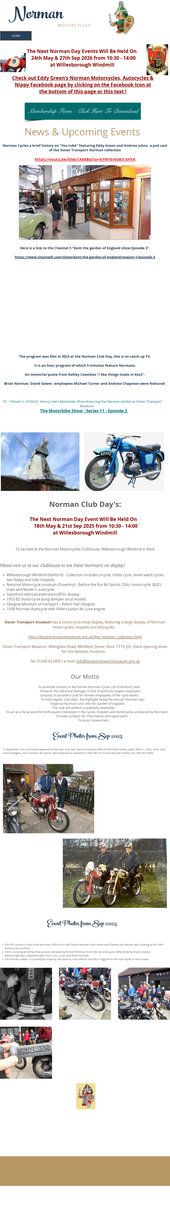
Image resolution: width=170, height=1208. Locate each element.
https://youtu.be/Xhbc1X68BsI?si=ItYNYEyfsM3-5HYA (85, 159)
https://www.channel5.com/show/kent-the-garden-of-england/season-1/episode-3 (85, 257)
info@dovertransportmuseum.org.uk (108, 661)
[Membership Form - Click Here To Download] (83, 111)
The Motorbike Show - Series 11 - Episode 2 (84, 411)
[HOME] (16, 36)
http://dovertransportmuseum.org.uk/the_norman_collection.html (85, 636)
